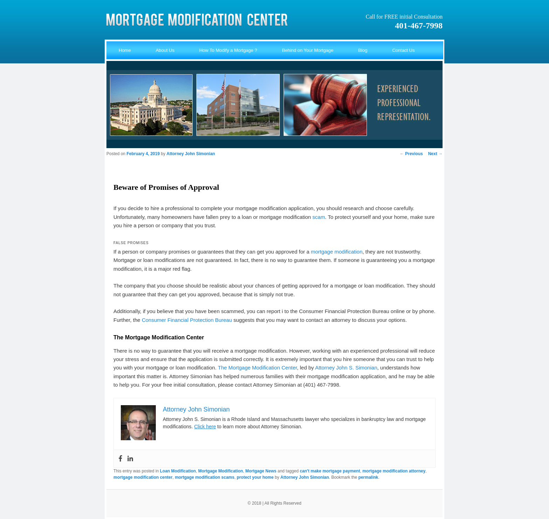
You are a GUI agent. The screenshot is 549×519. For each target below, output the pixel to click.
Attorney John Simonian (190, 153)
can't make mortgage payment (330, 471)
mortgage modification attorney (393, 471)
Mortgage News (261, 471)
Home (125, 50)
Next (435, 153)
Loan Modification (178, 471)
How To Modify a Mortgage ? (228, 50)
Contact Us (403, 50)
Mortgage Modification (220, 471)
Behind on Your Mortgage (307, 50)
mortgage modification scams (204, 477)
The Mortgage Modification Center (257, 368)
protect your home (255, 477)
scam (318, 217)
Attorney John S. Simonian (346, 368)
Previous (411, 153)
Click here (205, 426)
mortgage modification (337, 252)
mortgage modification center (143, 477)
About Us (165, 50)
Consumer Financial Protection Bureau (187, 320)
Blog (362, 50)
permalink (368, 477)
